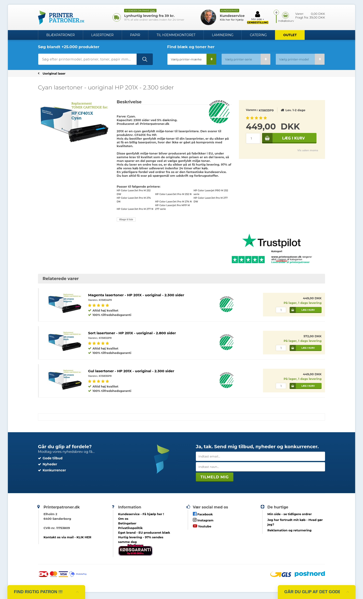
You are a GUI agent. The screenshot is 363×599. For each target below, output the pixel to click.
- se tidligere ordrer (289, 514)
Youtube (202, 526)
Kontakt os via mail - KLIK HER (67, 537)
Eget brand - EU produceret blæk (144, 532)
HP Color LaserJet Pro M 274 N (173, 201)
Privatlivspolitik (130, 528)
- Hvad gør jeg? (295, 522)
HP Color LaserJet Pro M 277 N (135, 209)
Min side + (257, 17)
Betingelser (127, 523)
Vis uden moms (307, 150)
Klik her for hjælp (232, 19)
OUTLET (290, 35)
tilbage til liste (126, 219)
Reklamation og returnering (289, 530)
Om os (123, 518)
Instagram (203, 520)
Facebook (203, 514)
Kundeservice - (141, 514)
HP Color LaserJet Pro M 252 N (173, 194)
